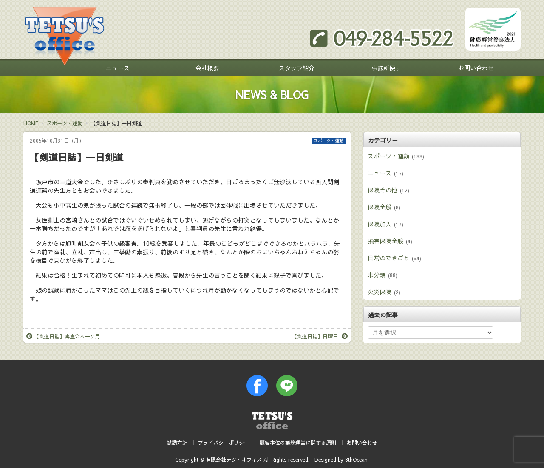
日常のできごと (388, 258)
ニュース (118, 68)
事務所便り (386, 68)
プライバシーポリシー (223, 442)
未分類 (376, 275)
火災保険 (379, 292)
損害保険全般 (385, 241)
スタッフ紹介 (296, 68)
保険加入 (379, 224)
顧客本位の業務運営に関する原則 (298, 442)
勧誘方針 (177, 442)
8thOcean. (357, 459)
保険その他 (382, 190)
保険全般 (379, 207)
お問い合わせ (476, 68)
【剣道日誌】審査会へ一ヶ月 (63, 336)
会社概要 (207, 68)
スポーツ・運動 (328, 141)
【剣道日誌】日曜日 (320, 336)
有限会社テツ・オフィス (234, 459)
